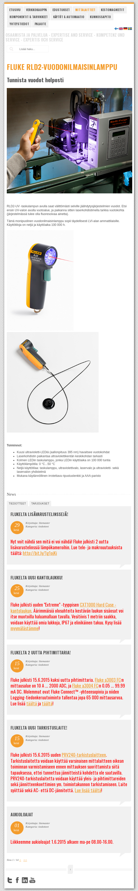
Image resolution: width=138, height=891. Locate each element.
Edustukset (61, 10)
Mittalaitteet (85, 10)
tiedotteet (17, 503)
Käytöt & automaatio (68, 17)
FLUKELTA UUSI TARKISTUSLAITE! (39, 728)
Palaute (40, 24)
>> (25, 859)
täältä (31, 703)
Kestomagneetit (112, 10)
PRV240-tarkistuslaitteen (84, 754)
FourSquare (40, 880)
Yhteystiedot (19, 24)
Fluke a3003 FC (108, 679)
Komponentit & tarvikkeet (29, 17)
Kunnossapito (100, 17)
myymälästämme (25, 628)
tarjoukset (40, 503)
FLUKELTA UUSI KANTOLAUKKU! (36, 578)
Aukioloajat (22, 815)
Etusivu (15, 10)
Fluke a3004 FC (85, 685)
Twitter (10, 880)
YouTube (32, 880)
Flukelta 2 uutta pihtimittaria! (41, 653)
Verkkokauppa (36, 10)
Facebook (17, 880)
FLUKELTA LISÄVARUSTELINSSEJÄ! (39, 514)
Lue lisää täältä (88, 790)
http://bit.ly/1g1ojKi (40, 553)
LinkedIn (25, 880)
